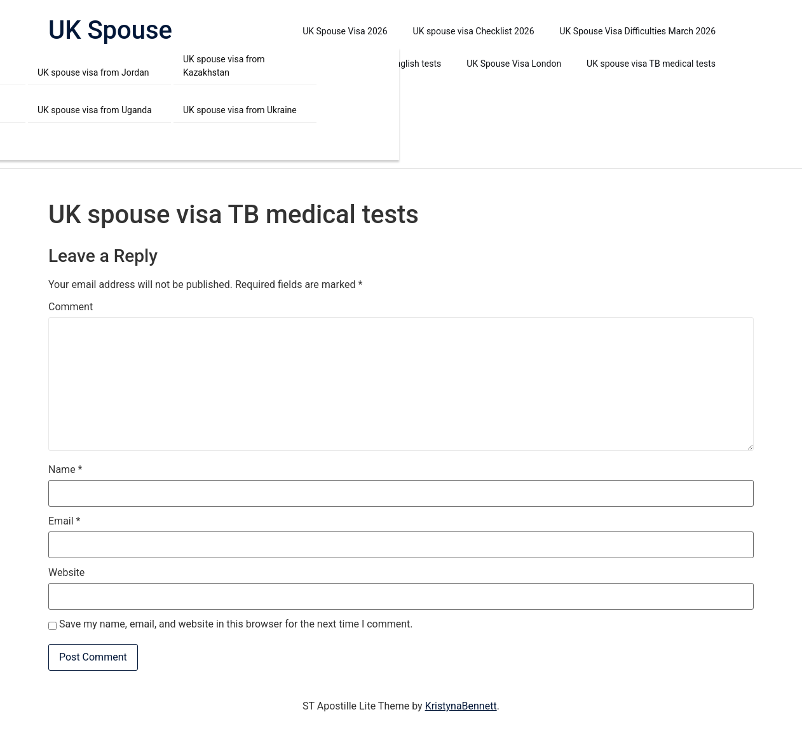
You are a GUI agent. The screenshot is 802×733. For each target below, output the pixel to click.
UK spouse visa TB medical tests (651, 63)
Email (64, 521)
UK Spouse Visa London (513, 63)
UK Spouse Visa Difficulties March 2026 (638, 31)
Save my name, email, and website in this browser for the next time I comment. (236, 624)
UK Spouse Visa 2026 (344, 31)
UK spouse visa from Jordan (93, 72)
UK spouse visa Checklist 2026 (473, 31)
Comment (70, 307)
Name (65, 470)
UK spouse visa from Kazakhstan (223, 66)
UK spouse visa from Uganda (94, 110)
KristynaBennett (461, 706)
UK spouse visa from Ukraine (240, 110)
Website (66, 573)
